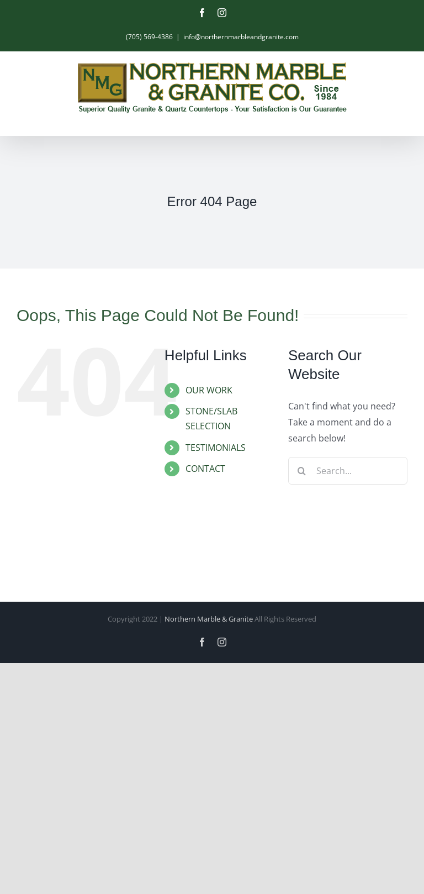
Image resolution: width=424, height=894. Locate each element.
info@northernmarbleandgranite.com (241, 36)
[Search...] (347, 471)
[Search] (302, 471)
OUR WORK (209, 390)
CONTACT (205, 468)
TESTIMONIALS (216, 447)
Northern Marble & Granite (209, 619)
